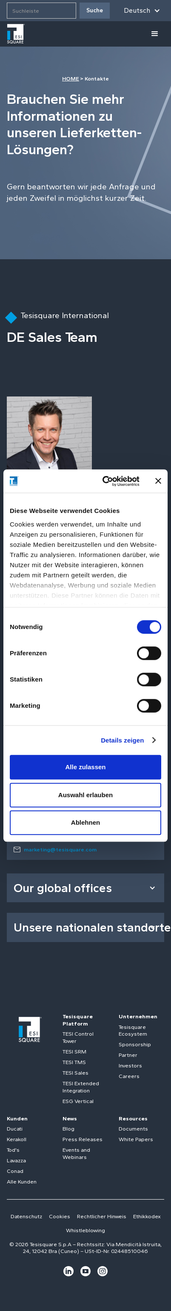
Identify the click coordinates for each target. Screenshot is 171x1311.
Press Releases (83, 1139)
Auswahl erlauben (85, 794)
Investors (130, 1065)
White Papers (136, 1139)
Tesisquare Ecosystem (133, 1030)
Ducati (15, 1128)
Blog (68, 1128)
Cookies (59, 1216)
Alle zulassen (85, 767)
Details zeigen (122, 740)
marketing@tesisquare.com (60, 849)
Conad (15, 1171)
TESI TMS (74, 1062)
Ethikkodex (147, 1216)
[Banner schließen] (158, 481)
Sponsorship (135, 1044)
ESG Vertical (78, 1101)
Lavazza (16, 1160)
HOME (70, 78)
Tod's (13, 1150)
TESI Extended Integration (81, 1087)
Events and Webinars (76, 1153)
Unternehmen (138, 1016)
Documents (133, 1128)
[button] (142, 10)
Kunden (17, 1118)
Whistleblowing (85, 1230)
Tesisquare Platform (78, 1020)
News (70, 1118)
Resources (133, 1118)
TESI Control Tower (78, 1037)
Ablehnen (85, 822)
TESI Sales (75, 1073)
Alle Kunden (22, 1181)
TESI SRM (74, 1051)
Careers (129, 1076)
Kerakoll (16, 1139)
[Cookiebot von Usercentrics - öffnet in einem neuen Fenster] (105, 481)
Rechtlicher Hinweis (101, 1216)
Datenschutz (26, 1216)
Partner (128, 1055)
